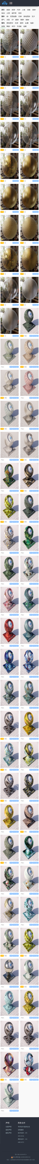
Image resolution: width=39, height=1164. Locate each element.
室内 (3, 23)
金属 (27, 23)
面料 (22, 23)
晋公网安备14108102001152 (21, 1157)
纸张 (20, 13)
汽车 (19, 10)
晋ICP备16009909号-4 (21, 1154)
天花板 (19, 26)
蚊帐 (25, 26)
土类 (8, 13)
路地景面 (27, 16)
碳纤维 (14, 13)
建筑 (17, 20)
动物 (28, 10)
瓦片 (33, 16)
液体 (34, 10)
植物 (27, 20)
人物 (23, 10)
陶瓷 (8, 26)
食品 (3, 13)
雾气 (3, 20)
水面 (8, 20)
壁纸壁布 (10, 23)
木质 (17, 23)
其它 (3, 10)
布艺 (14, 26)
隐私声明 (8, 1133)
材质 (14, 10)
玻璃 (3, 26)
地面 (32, 23)
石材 (20, 16)
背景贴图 (13, 16)
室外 (3, 16)
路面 (8, 10)
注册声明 (8, 1127)
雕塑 (22, 20)
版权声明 (8, 1130)
